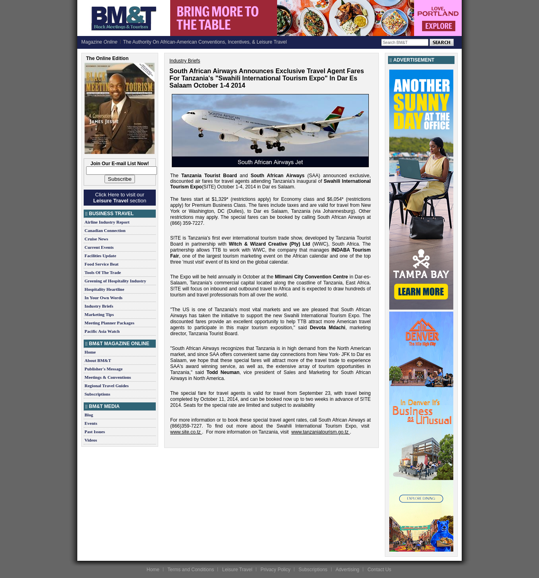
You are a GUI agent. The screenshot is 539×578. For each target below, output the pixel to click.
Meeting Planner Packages (109, 322)
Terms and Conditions (190, 569)
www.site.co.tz (185, 432)
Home (90, 352)
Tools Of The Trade (102, 272)
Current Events (99, 247)
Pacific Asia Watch (102, 331)
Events (90, 423)
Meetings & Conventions (107, 377)
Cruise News (96, 238)
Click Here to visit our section (119, 198)
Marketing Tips (99, 314)
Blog (88, 414)
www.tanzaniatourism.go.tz (320, 432)
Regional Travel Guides (106, 385)
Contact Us (379, 569)
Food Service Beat (101, 264)
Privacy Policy (275, 569)
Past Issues (94, 431)
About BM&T (97, 360)
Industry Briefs (98, 306)
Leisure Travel (237, 569)
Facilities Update (100, 255)
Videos (90, 440)
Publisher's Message (103, 368)
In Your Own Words (103, 297)
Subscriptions (97, 394)
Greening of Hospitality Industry (115, 280)
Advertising (347, 569)
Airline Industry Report (106, 222)
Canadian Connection (104, 230)
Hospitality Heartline (104, 289)
